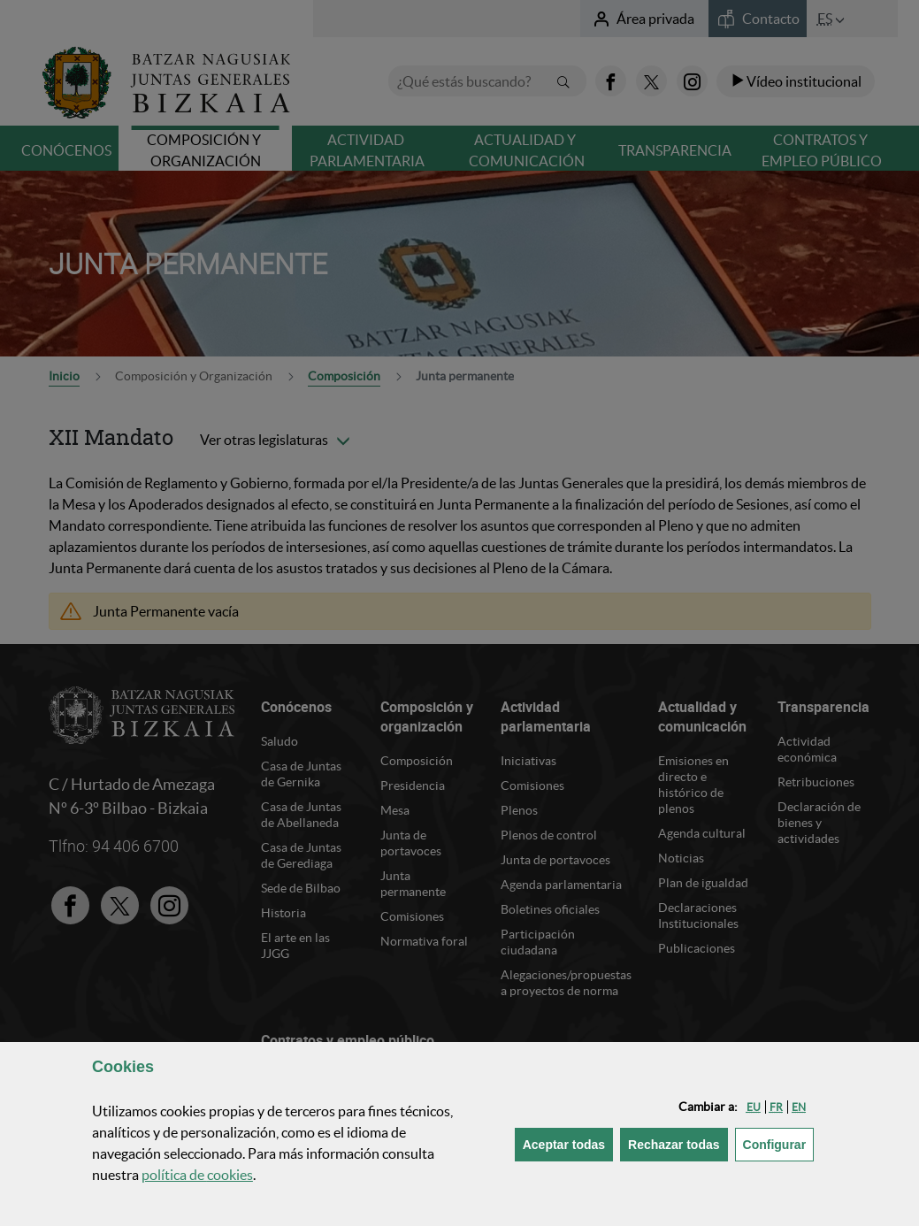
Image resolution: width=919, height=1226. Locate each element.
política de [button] (197, 1175)
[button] (754, 1107)
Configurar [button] (779, 1143)
